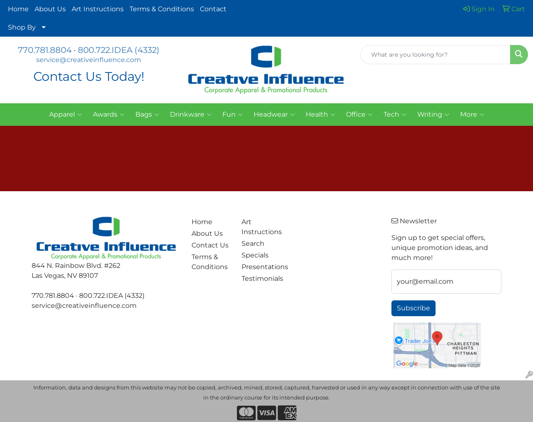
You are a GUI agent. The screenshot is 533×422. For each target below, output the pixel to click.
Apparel (65, 115)
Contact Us (210, 245)
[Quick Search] (435, 54)
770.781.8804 (45, 50)
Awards (109, 115)
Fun (232, 115)
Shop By (22, 27)
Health (320, 115)
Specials (255, 255)
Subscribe (413, 308)
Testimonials (261, 278)
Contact (213, 9)
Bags (147, 115)
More (472, 115)
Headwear (274, 115)
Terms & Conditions (162, 9)
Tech (395, 115)
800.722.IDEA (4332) (118, 50)
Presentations (261, 267)
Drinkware (191, 115)
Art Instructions (98, 9)
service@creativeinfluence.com (88, 60)
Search (253, 243)
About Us (50, 9)
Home (18, 9)
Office (359, 115)
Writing (433, 115)
